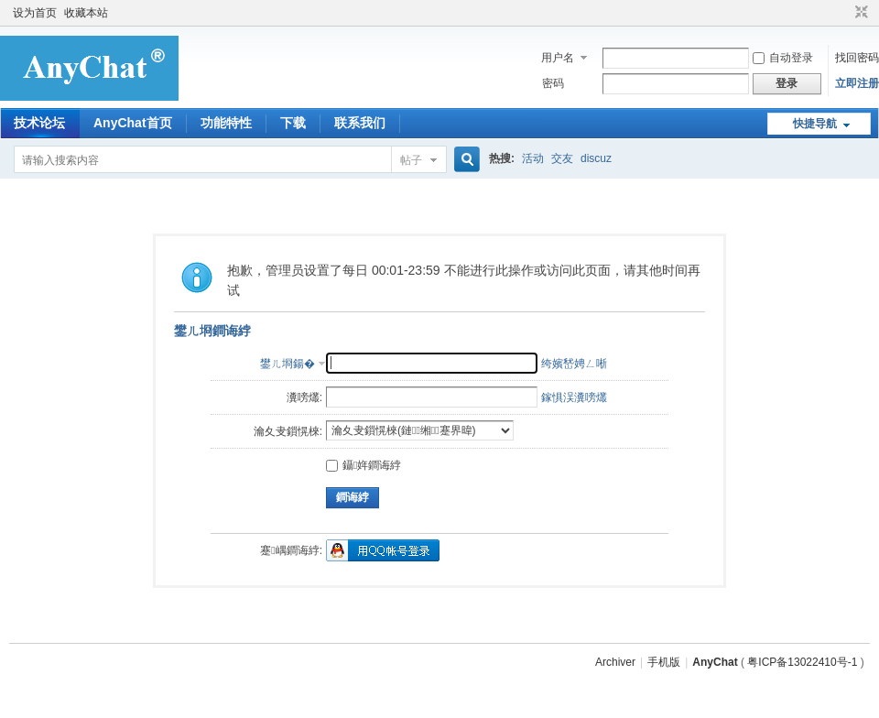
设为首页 (35, 12)
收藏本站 (86, 12)
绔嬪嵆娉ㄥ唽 (574, 363)
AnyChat (714, 662)
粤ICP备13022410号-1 (802, 662)
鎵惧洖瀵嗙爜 (574, 397)
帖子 (411, 160)
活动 (533, 158)
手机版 (663, 662)
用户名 (557, 57)
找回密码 (857, 57)
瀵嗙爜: (304, 397)
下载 (293, 122)
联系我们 (359, 122)
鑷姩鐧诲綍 (363, 465)
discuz (596, 158)
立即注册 (857, 83)
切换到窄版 (859, 13)
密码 (553, 83)
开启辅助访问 (844, 13)
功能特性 (226, 122)
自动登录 (783, 57)
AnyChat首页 (132, 122)
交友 (562, 158)
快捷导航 (815, 123)
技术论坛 (39, 122)
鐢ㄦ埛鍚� (287, 363)
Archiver (615, 662)
